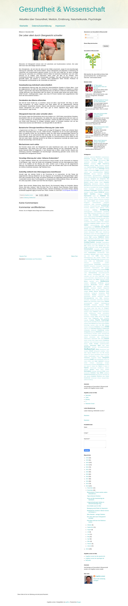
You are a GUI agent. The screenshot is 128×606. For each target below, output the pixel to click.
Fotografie (96, 220)
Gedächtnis (93, 223)
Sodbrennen (86, 342)
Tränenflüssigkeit (92, 356)
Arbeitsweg (101, 165)
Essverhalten (99, 213)
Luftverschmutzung (98, 277)
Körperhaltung (106, 266)
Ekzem (97, 200)
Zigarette (88, 376)
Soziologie (86, 345)
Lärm (107, 271)
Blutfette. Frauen (99, 182)
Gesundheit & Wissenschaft (62, 9)
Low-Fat (86, 277)
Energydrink (106, 202)
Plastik (107, 316)
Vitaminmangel (93, 367)
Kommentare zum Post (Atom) (34, 259)
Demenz (106, 194)
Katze (107, 257)
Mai (88, 536)
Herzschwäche (87, 244)
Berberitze (90, 177)
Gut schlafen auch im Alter (94, 506)
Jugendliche (106, 254)
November (90, 490)
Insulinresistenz (92, 252)
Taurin (97, 352)
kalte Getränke (97, 257)
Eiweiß (93, 200)
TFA (89, 354)
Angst (99, 163)
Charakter (106, 187)
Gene (103, 228)
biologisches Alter (104, 178)
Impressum (60, 26)
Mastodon (86, 415)
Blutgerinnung (87, 183)
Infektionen (97, 251)
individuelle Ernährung (89, 250)
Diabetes (103, 195)
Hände (95, 235)
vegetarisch (101, 361)
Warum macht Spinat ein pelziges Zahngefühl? (100, 141)
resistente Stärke (87, 323)
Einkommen (101, 199)
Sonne (91, 342)
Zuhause (99, 377)
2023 (87, 465)
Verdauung (106, 361)
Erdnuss (107, 207)
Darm (86, 194)
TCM (101, 352)
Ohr (102, 308)
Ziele (85, 376)
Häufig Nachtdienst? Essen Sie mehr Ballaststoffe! (101, 100)
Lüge (104, 277)
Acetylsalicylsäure (105, 157)
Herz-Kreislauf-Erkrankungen (96, 240)
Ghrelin (104, 230)
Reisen (103, 321)
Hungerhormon (91, 247)
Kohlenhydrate (99, 261)
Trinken (102, 356)
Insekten (107, 250)
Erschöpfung (106, 211)
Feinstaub (94, 216)
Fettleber (100, 216)
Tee (103, 352)
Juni (88, 534)
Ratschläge (94, 321)
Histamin (107, 244)
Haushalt (107, 235)
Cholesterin (106, 188)
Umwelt (92, 359)
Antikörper (92, 165)
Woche (107, 371)
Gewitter (90, 230)
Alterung (101, 162)
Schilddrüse (97, 326)
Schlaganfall (87, 331)
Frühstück (98, 221)
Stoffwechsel (32, 197)
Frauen (102, 220)
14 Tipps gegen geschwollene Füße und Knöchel (100, 87)
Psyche (97, 320)
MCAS (97, 281)
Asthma (96, 168)
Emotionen (102, 200)
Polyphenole (95, 318)
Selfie (99, 338)
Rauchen (99, 321)
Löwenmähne (91, 277)
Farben (85, 216)
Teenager (107, 352)
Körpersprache (87, 267)
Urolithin (89, 361)
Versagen (107, 362)
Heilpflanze (101, 237)
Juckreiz (101, 254)
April (88, 539)
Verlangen (92, 362)
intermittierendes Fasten (103, 252)
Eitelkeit (89, 200)
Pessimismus (87, 316)
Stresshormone (103, 349)
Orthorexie (101, 309)
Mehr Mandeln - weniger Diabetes (96, 514)
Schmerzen (99, 332)
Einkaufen (96, 199)
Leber (85, 274)
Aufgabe (86, 170)
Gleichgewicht (92, 232)
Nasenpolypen (93, 299)
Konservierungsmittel (88, 264)
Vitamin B (88, 366)
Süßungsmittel (97, 351)
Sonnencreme (96, 342)
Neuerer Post (23, 256)
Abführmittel (92, 157)
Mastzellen (92, 281)
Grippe (102, 233)
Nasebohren (106, 298)
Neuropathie (87, 304)
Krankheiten (86, 269)
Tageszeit (89, 352)
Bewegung (106, 177)
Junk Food (91, 255)
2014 (87, 486)
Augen (97, 170)
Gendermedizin (98, 228)
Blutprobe (102, 183)
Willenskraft (99, 371)
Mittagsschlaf (106, 288)
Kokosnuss (86, 262)
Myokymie (94, 296)
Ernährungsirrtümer (88, 211)
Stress (97, 349)
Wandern (92, 369)
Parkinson (95, 311)
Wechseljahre (87, 371)
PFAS (96, 316)
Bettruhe (101, 177)
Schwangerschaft (105, 333)
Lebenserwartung (92, 272)
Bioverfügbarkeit (87, 180)
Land (105, 271)
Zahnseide (105, 374)
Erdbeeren (102, 207)
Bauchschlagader (87, 175)
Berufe (97, 177)
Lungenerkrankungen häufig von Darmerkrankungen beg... (95, 503)
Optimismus (92, 309)
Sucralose (86, 351)
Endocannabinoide (97, 202)
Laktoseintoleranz (99, 271)
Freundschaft (87, 221)
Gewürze (94, 230)
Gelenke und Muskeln (102, 227)
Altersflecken (87, 162)
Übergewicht (105, 357)
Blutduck (91, 182)
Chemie (85, 188)
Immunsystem (88, 249)
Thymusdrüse (97, 354)
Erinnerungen (87, 210)
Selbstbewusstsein (105, 337)
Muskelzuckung (101, 294)
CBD (97, 187)
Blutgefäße (106, 182)
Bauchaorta (100, 173)
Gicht (108, 230)
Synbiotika (102, 351)
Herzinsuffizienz (105, 242)
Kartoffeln (104, 257)
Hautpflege (94, 237)
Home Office (95, 245)
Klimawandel (102, 259)
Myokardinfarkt (87, 296)
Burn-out (88, 187)
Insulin (85, 252)
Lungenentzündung (88, 279)
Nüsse (93, 308)
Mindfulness (106, 286)
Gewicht (86, 230)
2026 (87, 458)
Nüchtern (88, 308)
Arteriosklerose (100, 167)
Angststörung (106, 163)
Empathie (107, 200)
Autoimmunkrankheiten (98, 172)
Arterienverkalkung (91, 167)
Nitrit (103, 306)
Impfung (107, 249)
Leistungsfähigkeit (97, 274)
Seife (98, 337)
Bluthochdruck (95, 183)
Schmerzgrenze (105, 331)
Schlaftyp (107, 330)
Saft (100, 325)
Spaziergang (93, 345)
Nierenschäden (87, 306)
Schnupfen (94, 333)
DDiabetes (100, 194)
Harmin (98, 235)
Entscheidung (98, 204)
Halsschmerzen (90, 235)
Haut (90, 237)
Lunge (107, 277)
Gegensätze (103, 223)
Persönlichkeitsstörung (104, 314)
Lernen (107, 274)
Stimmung (94, 347)
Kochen (85, 261)
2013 (87, 549)
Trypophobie (93, 357)
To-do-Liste (106, 354)
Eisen (85, 200)
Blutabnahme (101, 180)
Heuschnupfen (95, 244)
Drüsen (95, 197)
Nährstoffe (107, 296)
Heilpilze (107, 237)
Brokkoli (96, 185)
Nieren (107, 304)
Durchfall (103, 197)
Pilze (104, 316)
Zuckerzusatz (94, 377)
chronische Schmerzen (103, 190)
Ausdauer (107, 170)
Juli (88, 532)
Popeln (101, 318)
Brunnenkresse (106, 185)
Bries (93, 185)
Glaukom (86, 232)
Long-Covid (101, 276)
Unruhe (105, 359)
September (90, 527)
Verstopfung (93, 364)
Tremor (98, 356)
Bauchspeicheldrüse (97, 175)
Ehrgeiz (107, 197)
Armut (85, 167)
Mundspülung (101, 293)
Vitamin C (101, 366)
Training (85, 356)
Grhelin (98, 233)
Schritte (99, 333)
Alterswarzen (94, 162)
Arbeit (96, 165)
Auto (91, 172)
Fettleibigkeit (106, 216)
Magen (97, 279)
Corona (96, 192)
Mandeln (107, 279)
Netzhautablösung (105, 303)
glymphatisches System (89, 233)
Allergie (96, 160)
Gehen (107, 223)
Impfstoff (102, 249)
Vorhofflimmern (101, 367)
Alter (107, 160)
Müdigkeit (86, 291)
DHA (98, 195)
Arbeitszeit (106, 165)
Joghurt (97, 254)
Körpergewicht (99, 266)
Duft (99, 197)
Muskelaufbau (87, 294)
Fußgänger (106, 221)
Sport (99, 345)
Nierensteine (93, 306)
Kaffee (97, 255)
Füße (102, 221)
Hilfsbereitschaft (101, 244)
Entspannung (106, 204)
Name (96, 298)
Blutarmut (107, 180)
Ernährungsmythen (98, 211)
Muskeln (94, 294)
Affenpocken (106, 158)
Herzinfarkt (98, 242)
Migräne (107, 284)
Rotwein (103, 323)
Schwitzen (107, 335)
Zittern (103, 376)
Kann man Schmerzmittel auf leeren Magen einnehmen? (100, 115)
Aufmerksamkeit (91, 170)
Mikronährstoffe (87, 286)
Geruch (107, 228)
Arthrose (107, 167)
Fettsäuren (86, 218)
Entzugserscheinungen (95, 206)
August (89, 529)
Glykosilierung (106, 232)
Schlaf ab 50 (87, 328)
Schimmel (102, 326)
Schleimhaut (93, 331)
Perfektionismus (92, 313)
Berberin (86, 177)
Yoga (98, 372)
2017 (87, 479)
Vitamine (86, 367)
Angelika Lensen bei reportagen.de (95, 558)
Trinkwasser (87, 357)
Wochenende (87, 372)
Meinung (107, 283)
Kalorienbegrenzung (88, 257)
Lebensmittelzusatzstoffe (103, 272)
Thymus (92, 354)
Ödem (99, 308)
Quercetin (89, 321)
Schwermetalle (101, 335)
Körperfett (86, 266)
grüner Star (106, 233)
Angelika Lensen (100, 576)
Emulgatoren (86, 202)
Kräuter (95, 269)
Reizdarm (107, 321)
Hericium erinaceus (105, 238)
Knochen (107, 259)
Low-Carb (107, 276)
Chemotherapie (99, 188)
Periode (99, 313)
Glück (97, 232)
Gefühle (98, 223)
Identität (100, 247)
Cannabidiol (93, 187)
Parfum (90, 311)
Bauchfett (106, 173)
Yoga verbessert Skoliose (93, 496)
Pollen (90, 318)
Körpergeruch (92, 266)
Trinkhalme (106, 356)
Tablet (85, 352)
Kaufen (85, 259)
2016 (87, 481)
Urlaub (85, 361)
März (88, 541)
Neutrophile (94, 304)
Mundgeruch (94, 293)
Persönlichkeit (93, 314)
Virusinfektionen (100, 364)
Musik (107, 293)
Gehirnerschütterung (94, 225)
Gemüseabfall (92, 228)
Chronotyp (86, 192)
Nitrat (101, 306)
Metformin (101, 284)
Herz (85, 240)
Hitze (85, 245)
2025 (87, 460)
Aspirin (90, 168)
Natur (89, 301)
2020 (87, 472)
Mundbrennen (87, 293)
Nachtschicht (100, 296)
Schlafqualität (87, 330)
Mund (107, 291)
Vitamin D (106, 366)
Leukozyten (86, 276)
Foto (91, 220)
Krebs (107, 269)
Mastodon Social (90, 403)
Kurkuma (86, 271)
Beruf (94, 177)
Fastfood (89, 216)
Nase (101, 298)
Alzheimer (86, 163)
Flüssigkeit (86, 220)
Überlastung (86, 359)
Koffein (90, 261)
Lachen (89, 271)
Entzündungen (105, 206)
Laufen (85, 272)
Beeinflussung (106, 175)
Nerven (107, 301)
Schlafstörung (100, 330)
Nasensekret (106, 299)
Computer (91, 192)
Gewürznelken (100, 230)
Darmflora (92, 194)
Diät (108, 195)
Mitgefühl (100, 288)
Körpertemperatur (96, 267)
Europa (85, 215)
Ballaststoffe (87, 173)
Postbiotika (106, 318)
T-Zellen (107, 351)
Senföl (102, 338)
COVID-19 (101, 192)
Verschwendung (87, 364)
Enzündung (86, 207)
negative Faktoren (101, 301)
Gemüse (86, 228)
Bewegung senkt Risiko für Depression (97, 508)
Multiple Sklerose (93, 291)
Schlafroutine (93, 330)
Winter (103, 371)
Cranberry (107, 192)
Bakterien (106, 172)
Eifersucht (91, 199)
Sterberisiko (87, 347)
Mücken (107, 289)
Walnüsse (86, 369)
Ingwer (103, 250)
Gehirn (86, 225)
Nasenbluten (86, 299)
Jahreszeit (92, 254)
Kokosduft (107, 261)
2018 (87, 476)
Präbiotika (86, 320)
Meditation (86, 283)
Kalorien (107, 255)
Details (94, 195)
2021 (87, 469)
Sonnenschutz (102, 342)
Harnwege (102, 235)
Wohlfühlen (93, 372)
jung (85, 255)
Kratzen (91, 269)
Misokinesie (93, 288)
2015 (87, 483)
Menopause (86, 284)
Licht (91, 276)
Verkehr (85, 362)
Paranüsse (86, 311)
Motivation (102, 289)
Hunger (86, 247)
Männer (86, 281)
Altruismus (106, 162)
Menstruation (94, 284)
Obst (96, 308)
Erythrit (85, 213)
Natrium (86, 301)
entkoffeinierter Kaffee (89, 204)
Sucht (107, 349)
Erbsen (97, 207)
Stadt (103, 345)
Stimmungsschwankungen (103, 347)
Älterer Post (74, 256)
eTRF (103, 213)
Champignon (101, 187)
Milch (94, 286)
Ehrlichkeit (86, 199)
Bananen (94, 173)
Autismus (86, 172)
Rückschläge (87, 325)
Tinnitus (102, 354)
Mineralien (86, 288)
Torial (87, 397)
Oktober (89, 525)
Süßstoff (91, 351)
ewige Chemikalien (93, 215)
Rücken (107, 323)
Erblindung (92, 207)
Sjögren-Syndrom (99, 340)
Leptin (103, 274)
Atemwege (102, 168)
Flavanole (98, 218)
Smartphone (106, 340)
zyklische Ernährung (88, 379)
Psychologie (105, 320)
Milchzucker (99, 286)
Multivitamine (102, 291)
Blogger (79, 602)
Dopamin (90, 197)
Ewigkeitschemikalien (104, 215)
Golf (95, 233)
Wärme (97, 369)
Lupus (94, 279)
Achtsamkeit (87, 158)
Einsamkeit (106, 199)
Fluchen (107, 218)
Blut (97, 180)
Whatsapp (94, 371)
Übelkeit (99, 357)
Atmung (107, 168)
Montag (97, 289)
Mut (108, 294)
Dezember (90, 488)
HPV (105, 245)
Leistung (90, 274)
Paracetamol (106, 309)
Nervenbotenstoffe (88, 303)
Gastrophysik (87, 223)
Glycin (100, 232)
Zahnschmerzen (99, 374)
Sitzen (93, 340)
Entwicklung (86, 206)
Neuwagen (101, 304)
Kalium (102, 255)
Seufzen (86, 340)
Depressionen (87, 195)
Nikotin (98, 306)
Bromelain (100, 185)
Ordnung (96, 309)
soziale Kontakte (93, 343)
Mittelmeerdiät (87, 289)
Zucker (107, 376)
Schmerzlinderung (88, 333)
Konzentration (97, 264)
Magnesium (102, 279)
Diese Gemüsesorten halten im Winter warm (101, 127)
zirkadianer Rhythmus (96, 376)
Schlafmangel (105, 328)
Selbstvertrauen (87, 338)
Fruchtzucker (93, 221)
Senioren (106, 338)
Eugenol (107, 213)
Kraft (102, 267)
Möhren (93, 289)
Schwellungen (94, 335)
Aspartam (86, 168)
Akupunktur (86, 160)
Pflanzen (100, 316)
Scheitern (86, 326)
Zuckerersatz (87, 377)
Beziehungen (87, 178)
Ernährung (26, 197)
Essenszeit (93, 213)
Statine (107, 345)
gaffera (67, 602)
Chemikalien (91, 188)
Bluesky (88, 399)
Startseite (24, 26)
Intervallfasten (87, 254)
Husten (96, 247)
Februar (89, 543)
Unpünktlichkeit (100, 359)
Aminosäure (93, 163)
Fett (97, 216)
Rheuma (94, 323)
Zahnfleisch (106, 372)
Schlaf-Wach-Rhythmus (96, 328)
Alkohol (91, 160)
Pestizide (92, 316)
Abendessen (86, 157)
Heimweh (86, 238)
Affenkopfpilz (99, 158)
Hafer (85, 235)
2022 (87, 467)
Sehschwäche (92, 337)
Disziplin (86, 197)
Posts (87, 35)
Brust (85, 187)
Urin (108, 359)
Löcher (96, 276)
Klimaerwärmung (95, 259)
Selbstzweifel (94, 338)
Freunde (107, 220)
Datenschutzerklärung (41, 26)
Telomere (86, 354)
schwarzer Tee (87, 335)
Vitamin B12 (95, 366)
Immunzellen (97, 249)
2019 (87, 474)
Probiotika (91, 320)
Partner (100, 311)
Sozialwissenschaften (104, 343)
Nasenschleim (100, 299)
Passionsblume (105, 311)
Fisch (90, 218)
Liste (93, 276)
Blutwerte (107, 183)
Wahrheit (107, 367)
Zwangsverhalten (105, 377)
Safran (97, 325)
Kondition (107, 262)
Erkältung (95, 210)
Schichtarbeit (91, 326)
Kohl (94, 261)
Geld (93, 227)
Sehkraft (86, 337)
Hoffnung (89, 245)
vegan (95, 361)
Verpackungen (99, 362)
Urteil (93, 361)
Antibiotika (86, 165)
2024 (87, 462)
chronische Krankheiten (90, 190)
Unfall (95, 359)
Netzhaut (96, 303)
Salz (103, 325)
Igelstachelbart (106, 247)
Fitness (94, 218)
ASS (93, 168)
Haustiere (86, 237)
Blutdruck (86, 182)
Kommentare (89, 38)
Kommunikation (97, 262)
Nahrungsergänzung (89, 298)
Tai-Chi (94, 352)
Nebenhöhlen (94, 301)
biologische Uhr (95, 178)
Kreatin (98, 269)
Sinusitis (90, 340)
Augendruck (101, 170)
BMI (90, 185)
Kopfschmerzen (105, 264)
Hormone (101, 245)
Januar (89, 546)
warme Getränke (104, 369)
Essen (89, 213)
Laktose (93, 271)
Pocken (85, 318)
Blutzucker (86, 185)
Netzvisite (88, 395)
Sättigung (107, 325)
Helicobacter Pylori (92, 238)
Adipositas (93, 158)
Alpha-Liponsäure (102, 160)
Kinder (88, 259)
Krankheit (107, 267)
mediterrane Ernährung (96, 283)
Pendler (85, 313)
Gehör (102, 225)
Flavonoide (102, 218)
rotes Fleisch (98, 323)
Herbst (98, 238)
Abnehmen (98, 157)
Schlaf (107, 327)
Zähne (101, 373)
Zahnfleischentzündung (89, 374)
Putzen (85, 321)
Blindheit (93, 180)
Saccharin (92, 325)
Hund (108, 245)
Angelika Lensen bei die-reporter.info (95, 556)
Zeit (108, 374)
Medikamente (104, 281)
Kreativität (103, 269)
